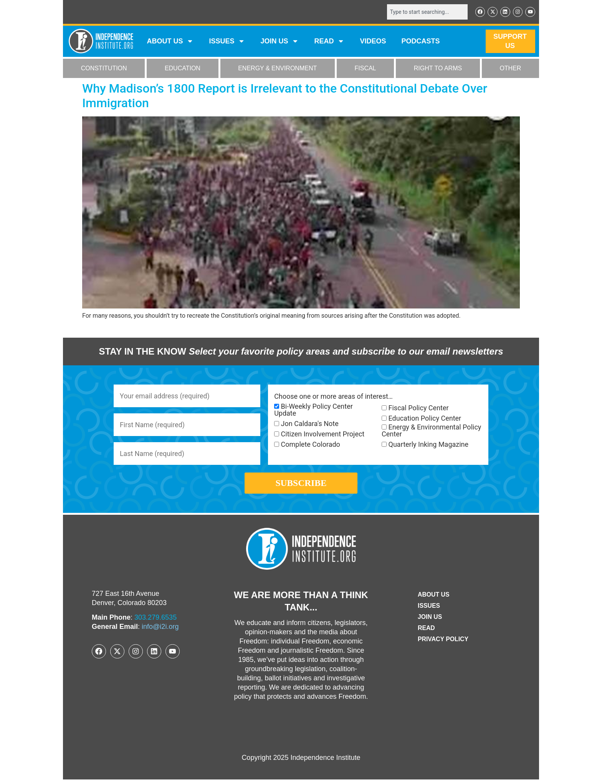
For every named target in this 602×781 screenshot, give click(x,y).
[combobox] (426, 12)
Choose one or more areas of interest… (333, 396)
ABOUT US (170, 41)
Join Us (429, 618)
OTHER (510, 68)
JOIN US (279, 41)
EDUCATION (182, 68)
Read (426, 629)
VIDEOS (373, 41)
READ (329, 41)
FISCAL (365, 68)
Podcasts (421, 41)
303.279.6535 (155, 619)
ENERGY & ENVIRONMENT (277, 68)
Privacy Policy (443, 640)
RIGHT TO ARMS (438, 68)
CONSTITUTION (104, 68)
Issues (227, 41)
